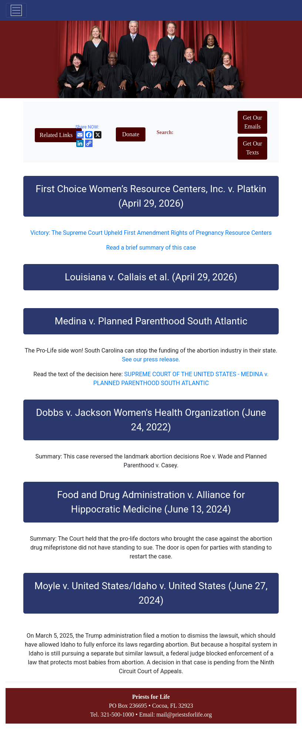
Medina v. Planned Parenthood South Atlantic (151, 321)
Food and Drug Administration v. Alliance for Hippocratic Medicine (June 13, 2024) (151, 502)
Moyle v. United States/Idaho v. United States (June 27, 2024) (151, 593)
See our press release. (151, 359)
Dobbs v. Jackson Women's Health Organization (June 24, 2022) (151, 420)
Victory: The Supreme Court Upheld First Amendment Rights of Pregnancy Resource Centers (151, 232)
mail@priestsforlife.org (184, 714)
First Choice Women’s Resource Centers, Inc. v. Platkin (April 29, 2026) (151, 196)
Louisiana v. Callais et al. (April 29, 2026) (151, 277)
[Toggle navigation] (16, 10)
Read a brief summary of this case (151, 247)
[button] (58, 135)
